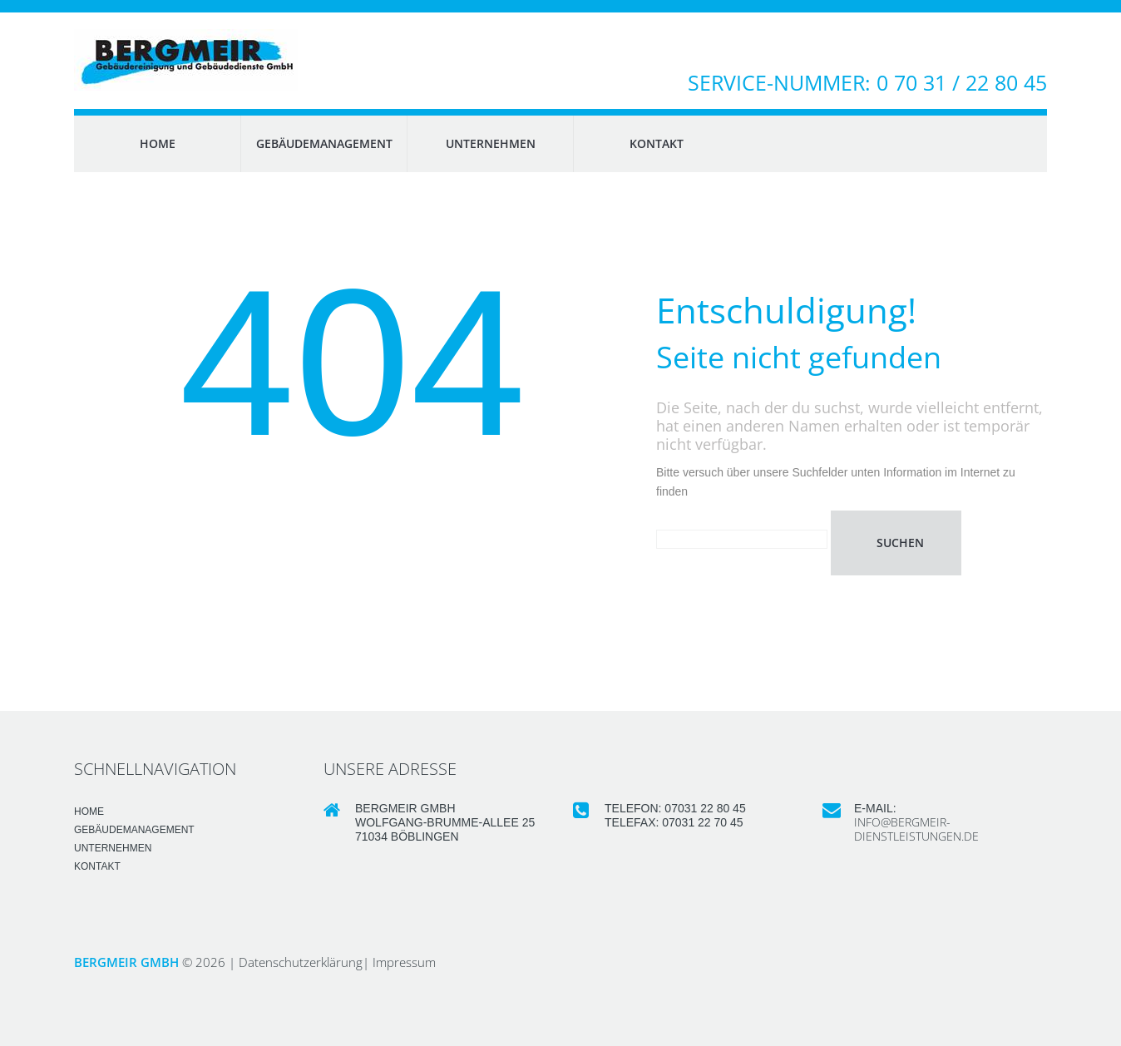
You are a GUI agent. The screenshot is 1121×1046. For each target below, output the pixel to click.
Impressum (404, 962)
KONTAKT (657, 143)
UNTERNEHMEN (491, 143)
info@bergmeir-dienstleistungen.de (916, 829)
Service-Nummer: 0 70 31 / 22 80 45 (867, 82)
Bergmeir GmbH (126, 962)
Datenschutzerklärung (301, 962)
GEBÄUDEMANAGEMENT (324, 143)
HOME (157, 143)
